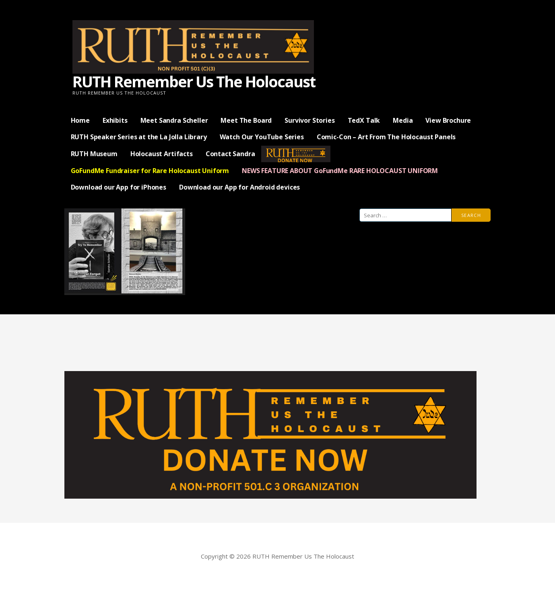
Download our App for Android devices (239, 187)
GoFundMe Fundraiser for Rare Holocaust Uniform (150, 170)
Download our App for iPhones (119, 187)
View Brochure (448, 120)
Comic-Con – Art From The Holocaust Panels (386, 136)
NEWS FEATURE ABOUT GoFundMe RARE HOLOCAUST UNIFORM (340, 170)
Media (403, 120)
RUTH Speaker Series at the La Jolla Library (139, 136)
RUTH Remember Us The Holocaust (193, 81)
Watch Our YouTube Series (262, 136)
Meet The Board (246, 120)
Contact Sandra (230, 153)
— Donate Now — (296, 153)
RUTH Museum (94, 153)
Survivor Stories (309, 120)
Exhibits (115, 120)
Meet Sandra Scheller (174, 120)
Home (80, 120)
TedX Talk (364, 120)
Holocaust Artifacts (161, 153)
